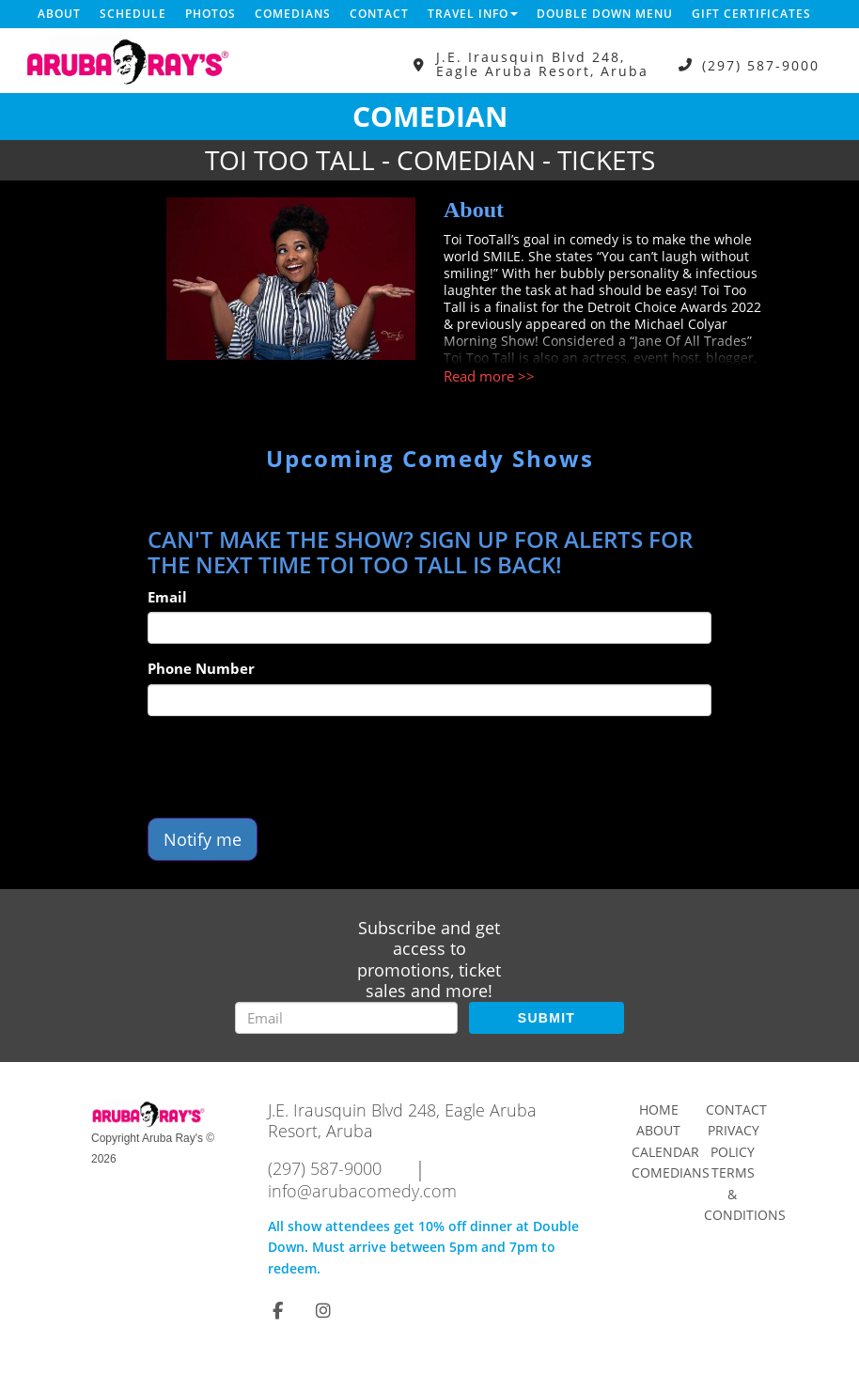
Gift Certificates (751, 14)
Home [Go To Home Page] (659, 1109)
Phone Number (201, 668)
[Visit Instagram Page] (323, 1310)
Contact (379, 14)
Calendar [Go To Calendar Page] (665, 1152)
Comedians (293, 14)
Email (167, 596)
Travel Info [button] (473, 14)
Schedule (133, 14)
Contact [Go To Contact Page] (736, 1109)
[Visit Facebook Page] (278, 1310)
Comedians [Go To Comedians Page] (671, 1172)
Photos (210, 14)
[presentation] (290, 767)
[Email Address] (346, 1018)
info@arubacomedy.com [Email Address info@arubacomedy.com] (362, 1191)
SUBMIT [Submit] (546, 1017)
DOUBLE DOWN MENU (605, 14)
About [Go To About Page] (658, 1130)
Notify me (203, 839)
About (59, 14)
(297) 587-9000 (761, 64)
